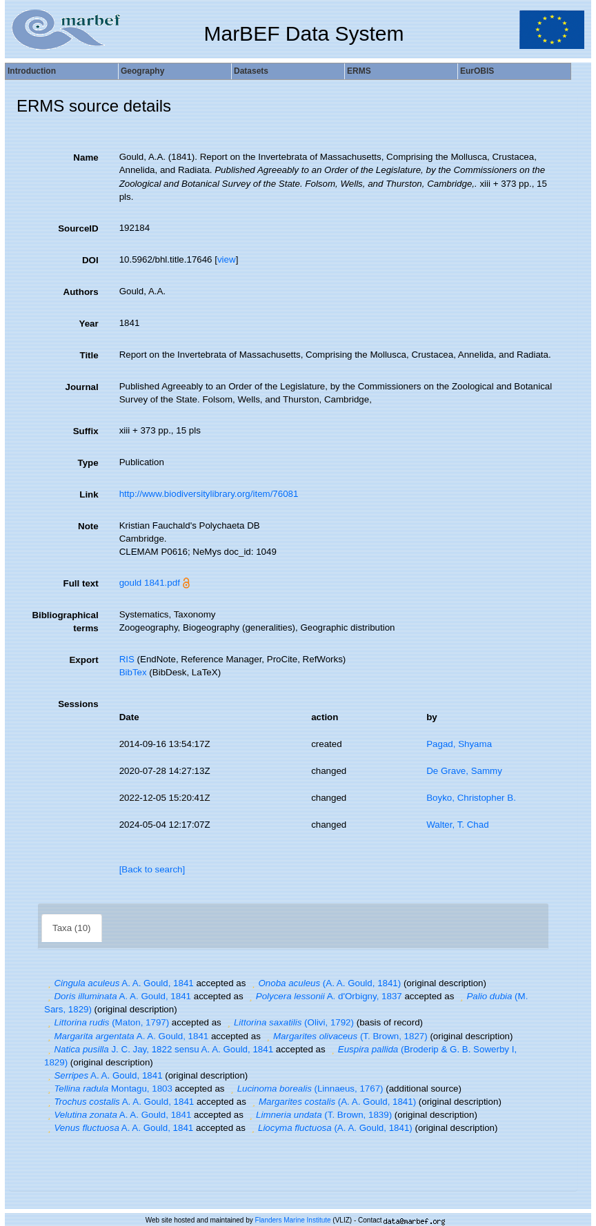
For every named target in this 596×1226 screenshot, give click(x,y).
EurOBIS (477, 71)
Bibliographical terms (65, 621)
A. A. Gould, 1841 (119, 983)
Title (88, 355)
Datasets (251, 71)
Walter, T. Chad (457, 824)
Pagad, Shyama (459, 744)
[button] (49, 983)
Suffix (86, 431)
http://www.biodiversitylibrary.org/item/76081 (209, 494)
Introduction (32, 71)
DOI (90, 260)
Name (85, 157)
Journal (82, 387)
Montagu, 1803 (108, 1088)
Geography (142, 71)
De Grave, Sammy (464, 771)
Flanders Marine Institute (293, 1220)
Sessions (78, 704)
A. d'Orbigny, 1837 (323, 996)
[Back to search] (152, 869)
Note (88, 526)
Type (88, 463)
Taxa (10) (71, 928)
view (226, 259)
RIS (127, 659)
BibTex (133, 672)
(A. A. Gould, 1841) (324, 983)
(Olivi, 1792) (288, 1022)
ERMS (359, 71)
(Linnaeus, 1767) (305, 1088)
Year (88, 323)
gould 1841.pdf (149, 583)
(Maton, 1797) (106, 1022)
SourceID (78, 228)
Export (83, 660)
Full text (81, 583)
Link (88, 494)
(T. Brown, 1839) (319, 1115)
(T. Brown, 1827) (346, 1036)
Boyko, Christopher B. (471, 798)
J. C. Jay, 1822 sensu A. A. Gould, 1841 (158, 1049)
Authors (81, 292)
